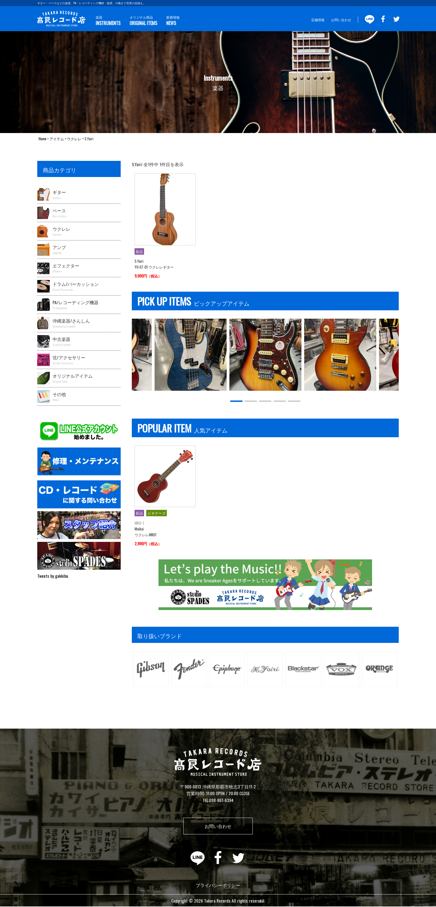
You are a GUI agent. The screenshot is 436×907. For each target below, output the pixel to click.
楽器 (108, 21)
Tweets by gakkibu (52, 575)
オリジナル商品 (143, 21)
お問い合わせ (341, 19)
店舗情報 (317, 19)
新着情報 (173, 21)
